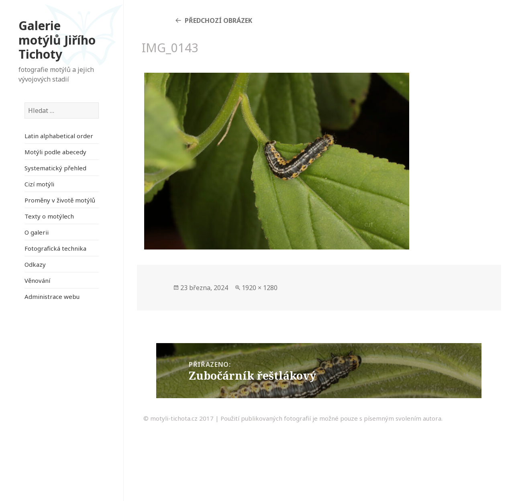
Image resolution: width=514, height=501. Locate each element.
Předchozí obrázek (218, 20)
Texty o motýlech (49, 216)
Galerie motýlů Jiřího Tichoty (57, 39)
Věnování (37, 280)
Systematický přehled (55, 168)
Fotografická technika (55, 248)
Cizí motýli (39, 184)
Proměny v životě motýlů (59, 200)
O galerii (36, 232)
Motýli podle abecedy (55, 152)
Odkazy (35, 264)
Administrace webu (52, 296)
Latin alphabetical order (58, 136)
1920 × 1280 (259, 287)
